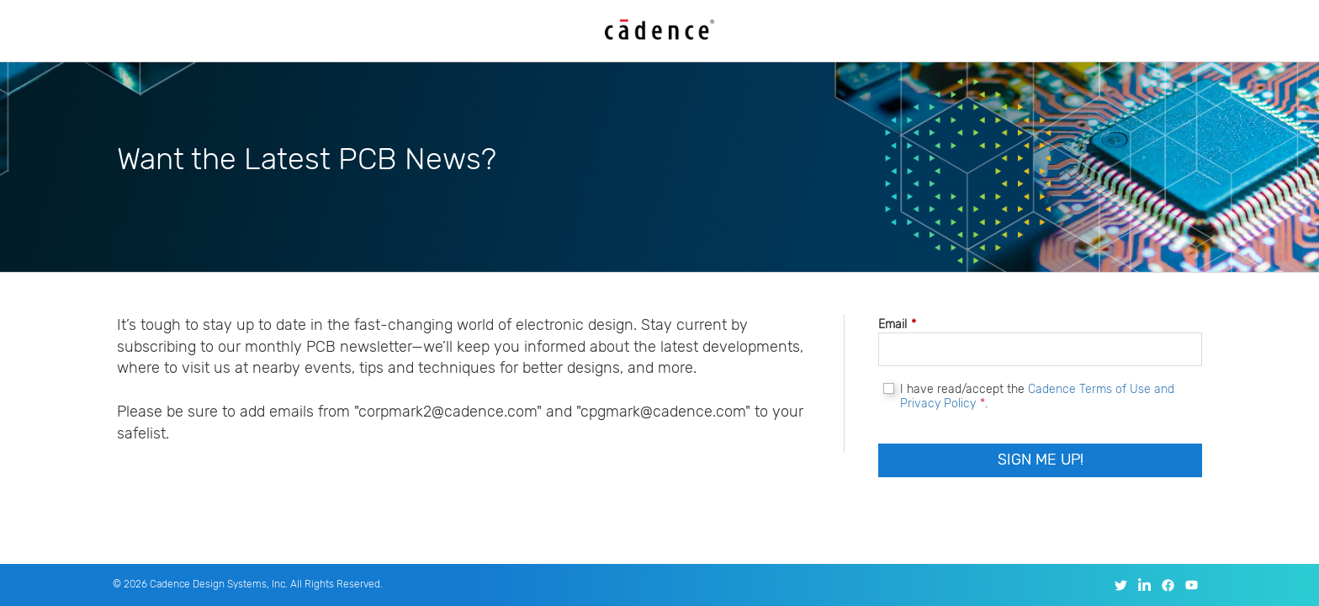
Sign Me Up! (1040, 459)
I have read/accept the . (1037, 397)
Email (897, 324)
